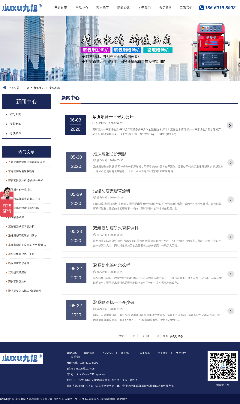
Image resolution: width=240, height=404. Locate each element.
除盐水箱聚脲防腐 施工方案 (23, 198)
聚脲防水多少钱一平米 (20, 253)
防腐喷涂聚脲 (15, 217)
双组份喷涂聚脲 (16, 272)
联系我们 (186, 8)
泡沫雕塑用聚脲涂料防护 (21, 235)
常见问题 (54, 87)
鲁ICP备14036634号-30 (89, 398)
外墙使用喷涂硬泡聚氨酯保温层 (25, 162)
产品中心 (81, 8)
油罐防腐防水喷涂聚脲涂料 (23, 208)
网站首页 (60, 8)
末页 (165, 336)
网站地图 (122, 398)
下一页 (156, 336)
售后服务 (165, 8)
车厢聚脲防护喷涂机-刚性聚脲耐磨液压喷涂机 (28, 244)
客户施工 (102, 8)
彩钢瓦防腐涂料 (16, 281)
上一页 (131, 336)
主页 (26, 87)
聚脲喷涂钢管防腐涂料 (20, 226)
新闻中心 (26, 101)
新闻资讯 (123, 8)
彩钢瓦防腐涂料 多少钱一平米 (24, 180)
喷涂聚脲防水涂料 (17, 263)
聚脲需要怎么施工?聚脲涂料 (23, 290)
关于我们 (144, 8)
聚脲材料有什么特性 (19, 189)
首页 (121, 336)
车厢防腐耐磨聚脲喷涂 (20, 171)
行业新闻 (13, 123)
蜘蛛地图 (109, 398)
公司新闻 (13, 114)
